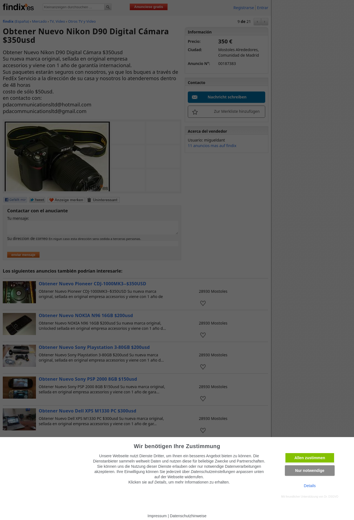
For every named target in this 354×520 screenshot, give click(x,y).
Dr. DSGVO (331, 496)
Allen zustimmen (309, 458)
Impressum (157, 516)
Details (310, 486)
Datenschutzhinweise (188, 516)
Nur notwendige (309, 470)
